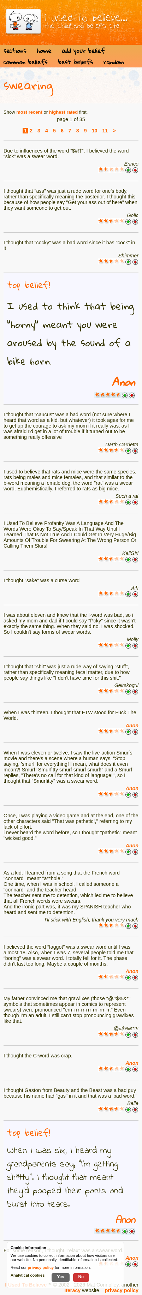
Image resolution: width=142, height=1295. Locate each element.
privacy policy (121, 1290)
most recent (29, 112)
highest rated (63, 112)
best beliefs (75, 61)
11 (105, 130)
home (44, 50)
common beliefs (25, 61)
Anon (123, 382)
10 (94, 130)
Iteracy (72, 1290)
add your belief (83, 50)
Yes (60, 1276)
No (81, 1276)
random (113, 61)
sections (15, 50)
